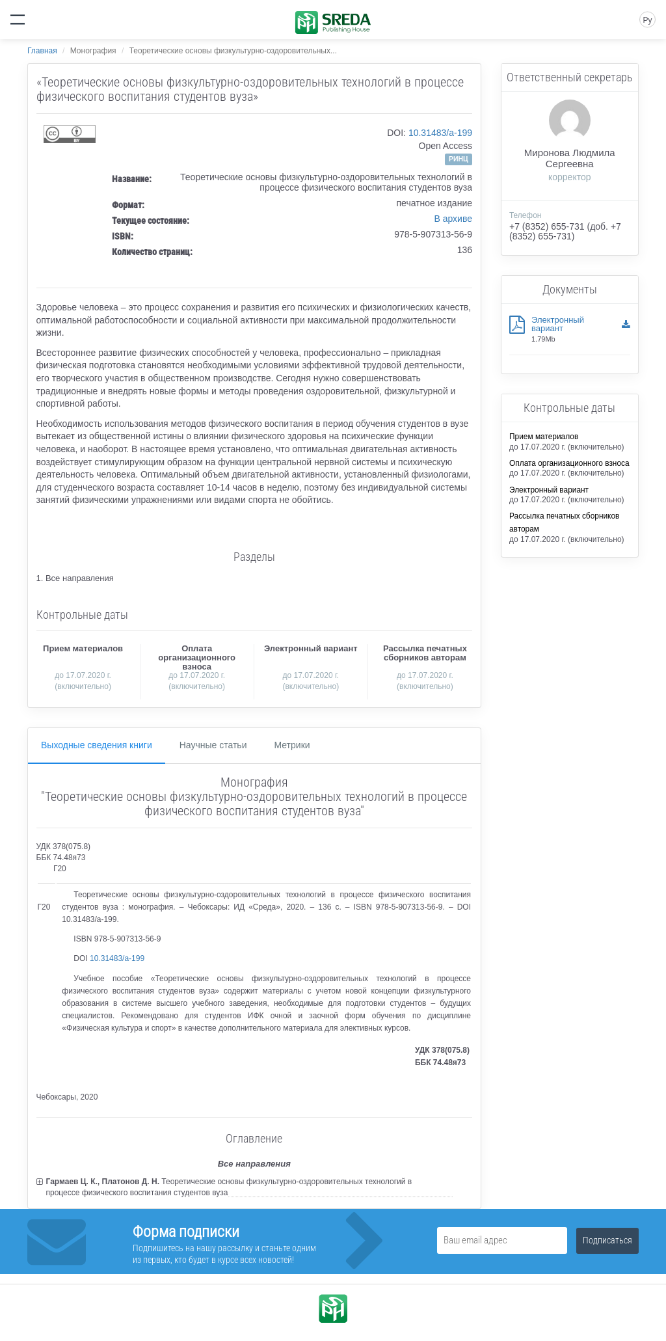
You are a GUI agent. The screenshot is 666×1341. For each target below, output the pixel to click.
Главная (42, 50)
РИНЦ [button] (458, 159)
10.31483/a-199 (440, 133)
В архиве (453, 218)
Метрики (292, 745)
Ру (647, 20)
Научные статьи (213, 745)
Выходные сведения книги (96, 745)
